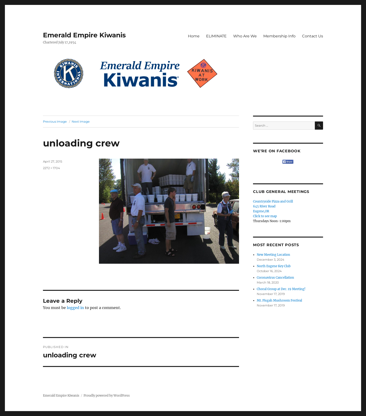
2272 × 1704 (51, 168)
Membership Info (279, 36)
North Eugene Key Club (274, 266)
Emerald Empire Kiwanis (84, 35)
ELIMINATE (216, 36)
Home (194, 36)
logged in (75, 307)
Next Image (81, 121)
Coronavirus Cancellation (275, 278)
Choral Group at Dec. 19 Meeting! (281, 289)
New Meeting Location (273, 255)
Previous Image (55, 121)
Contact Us (312, 36)
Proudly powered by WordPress (107, 396)
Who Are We (245, 36)
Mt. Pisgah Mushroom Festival (279, 300)
